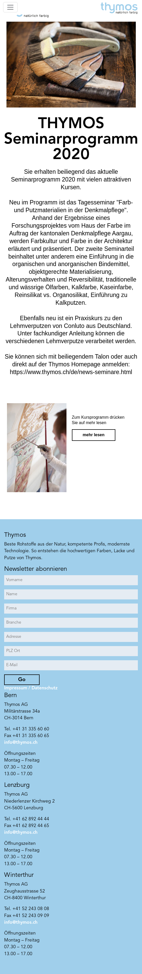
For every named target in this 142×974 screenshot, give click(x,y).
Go (22, 679)
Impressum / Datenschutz (30, 688)
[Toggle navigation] (10, 7)
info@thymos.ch (21, 742)
